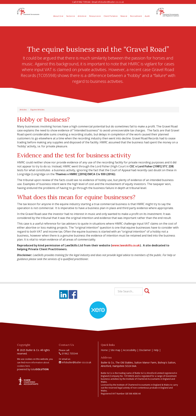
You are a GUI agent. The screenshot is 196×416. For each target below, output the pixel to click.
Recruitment (136, 16)
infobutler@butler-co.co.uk (111, 2)
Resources (95, 16)
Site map (115, 350)
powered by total (33, 369)
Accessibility (129, 350)
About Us (58, 16)
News (123, 16)
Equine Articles (37, 109)
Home (104, 350)
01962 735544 (68, 353)
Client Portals (111, 16)
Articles (82, 16)
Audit (147, 16)
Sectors (70, 16)
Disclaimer (145, 350)
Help (156, 350)
